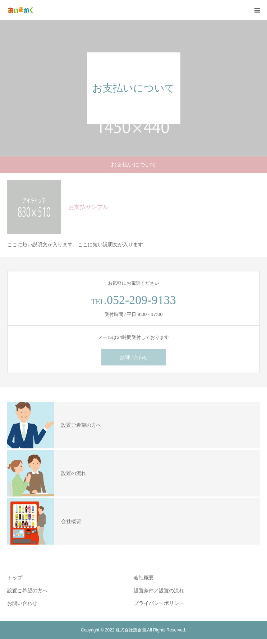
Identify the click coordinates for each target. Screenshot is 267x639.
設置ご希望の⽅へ (27, 590)
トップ (14, 577)
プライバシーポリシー (159, 603)
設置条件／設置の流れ (159, 590)
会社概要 (144, 577)
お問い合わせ (134, 357)
